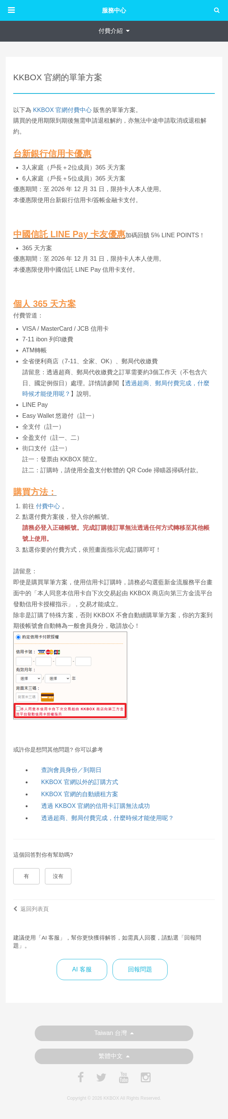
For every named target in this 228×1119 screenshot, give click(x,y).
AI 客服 (82, 969)
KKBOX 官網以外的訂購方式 (79, 782)
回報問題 (140, 969)
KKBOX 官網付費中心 (62, 110)
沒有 (58, 876)
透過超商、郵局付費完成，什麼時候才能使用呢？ (107, 818)
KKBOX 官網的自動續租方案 (79, 794)
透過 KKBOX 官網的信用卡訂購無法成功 (95, 806)
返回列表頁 (31, 909)
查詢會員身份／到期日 (71, 770)
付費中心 (48, 506)
